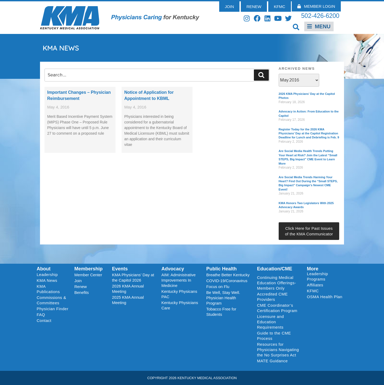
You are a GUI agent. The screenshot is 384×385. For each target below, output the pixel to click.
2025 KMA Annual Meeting (128, 300)
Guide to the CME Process (274, 336)
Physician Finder (53, 308)
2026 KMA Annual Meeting (128, 289)
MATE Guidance (272, 361)
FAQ (41, 314)
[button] (296, 26)
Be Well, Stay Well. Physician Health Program (223, 297)
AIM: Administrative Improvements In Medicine (178, 280)
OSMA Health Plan (324, 296)
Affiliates (316, 285)
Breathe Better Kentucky (228, 275)
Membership (88, 268)
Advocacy (172, 268)
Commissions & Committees (51, 300)
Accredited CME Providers (272, 297)
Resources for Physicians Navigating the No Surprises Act (278, 349)
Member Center (88, 275)
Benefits (81, 292)
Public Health (221, 268)
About (44, 268)
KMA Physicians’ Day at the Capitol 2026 (133, 277)
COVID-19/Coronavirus (226, 280)
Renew (80, 286)
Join (78, 280)
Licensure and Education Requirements (270, 321)
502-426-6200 (320, 15)
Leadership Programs (326, 276)
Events (120, 268)
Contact (44, 320)
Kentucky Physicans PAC (179, 294)
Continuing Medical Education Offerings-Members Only (276, 282)
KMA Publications (48, 289)
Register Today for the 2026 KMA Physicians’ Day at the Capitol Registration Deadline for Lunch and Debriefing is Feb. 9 (309, 133)
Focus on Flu (217, 286)
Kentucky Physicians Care (179, 305)
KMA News (47, 280)
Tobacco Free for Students (221, 312)
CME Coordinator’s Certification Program (277, 308)
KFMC (313, 291)
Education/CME (274, 268)
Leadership (49, 274)
